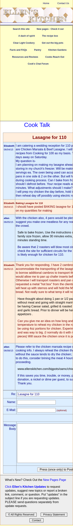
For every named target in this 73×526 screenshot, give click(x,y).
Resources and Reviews (25, 57)
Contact (36, 520)
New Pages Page (54, 479)
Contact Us (63, 3)
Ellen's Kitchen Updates (29, 486)
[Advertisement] (36, 95)
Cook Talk (37, 125)
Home (46, 3)
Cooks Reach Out (54, 57)
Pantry (37, 50)
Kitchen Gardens (57, 50)
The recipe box (50, 36)
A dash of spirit (26, 36)
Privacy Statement (54, 514)
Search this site (21, 29)
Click (8, 486)
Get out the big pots (52, 43)
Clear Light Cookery (24, 43)
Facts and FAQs (18, 50)
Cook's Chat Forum (38, 64)
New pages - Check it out (50, 29)
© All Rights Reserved (21, 514)
